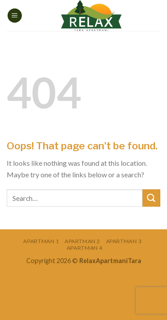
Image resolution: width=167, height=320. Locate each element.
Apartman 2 (82, 241)
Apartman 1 (41, 241)
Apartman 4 (84, 247)
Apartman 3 (124, 241)
